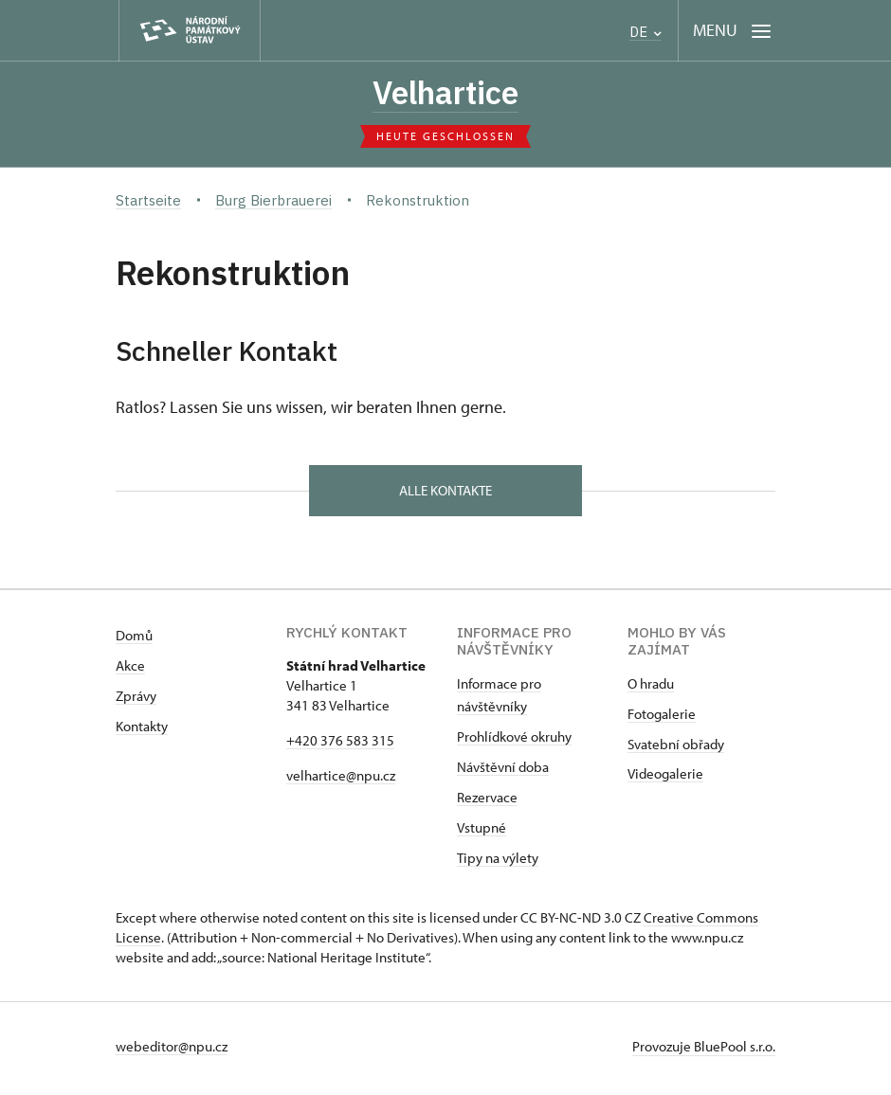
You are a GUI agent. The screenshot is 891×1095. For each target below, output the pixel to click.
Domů (134, 640)
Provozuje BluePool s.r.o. (703, 1051)
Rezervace (487, 802)
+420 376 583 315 (340, 745)
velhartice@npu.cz (340, 780)
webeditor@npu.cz (171, 1051)
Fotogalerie (661, 718)
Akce (130, 670)
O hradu (650, 688)
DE (645, 32)
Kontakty (142, 731)
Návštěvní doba (503, 772)
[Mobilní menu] (732, 31)
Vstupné (481, 832)
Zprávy (136, 700)
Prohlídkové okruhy (514, 741)
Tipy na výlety (497, 862)
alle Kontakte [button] (445, 493)
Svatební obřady (675, 749)
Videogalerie (665, 778)
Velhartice (445, 94)
